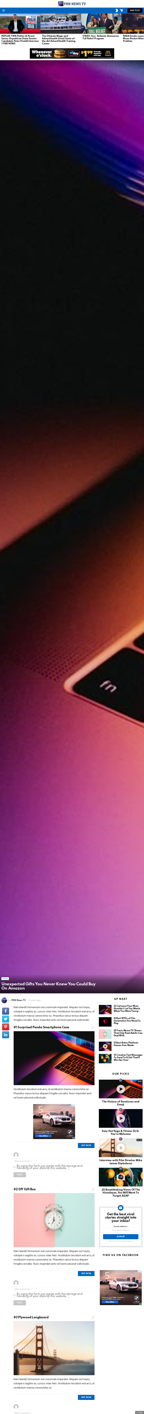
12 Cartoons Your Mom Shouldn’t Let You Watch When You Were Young (127, 1008)
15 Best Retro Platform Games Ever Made (126, 1044)
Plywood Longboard (31, 1317)
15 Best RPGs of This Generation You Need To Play (127, 1021)
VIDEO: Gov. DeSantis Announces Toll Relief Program (100, 37)
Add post (135, 11)
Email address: (120, 1229)
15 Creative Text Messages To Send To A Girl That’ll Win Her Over (128, 1057)
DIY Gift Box (24, 1189)
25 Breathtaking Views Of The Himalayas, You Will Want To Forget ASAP (121, 1192)
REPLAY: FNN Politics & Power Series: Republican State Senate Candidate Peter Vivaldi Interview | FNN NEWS (20, 40)
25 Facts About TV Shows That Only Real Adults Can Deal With (128, 1033)
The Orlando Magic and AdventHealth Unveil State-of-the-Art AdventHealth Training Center (58, 40)
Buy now (86, 1145)
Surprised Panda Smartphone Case (41, 1027)
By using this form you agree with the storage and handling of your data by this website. (50, 1167)
